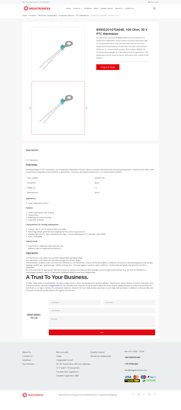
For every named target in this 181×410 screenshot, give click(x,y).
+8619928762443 (31, 2)
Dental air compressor (100, 356)
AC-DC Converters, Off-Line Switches (73, 364)
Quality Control (107, 8)
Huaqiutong (112, 395)
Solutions (88, 8)
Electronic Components (47, 15)
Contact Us (129, 8)
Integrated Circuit (64, 360)
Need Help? (153, 2)
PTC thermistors (82, 15)
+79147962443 (44, 2)
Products (77, 8)
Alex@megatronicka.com (136, 370)
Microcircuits (62, 352)
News (96, 8)
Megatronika (54, 285)
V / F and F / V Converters (68, 368)
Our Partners (28, 364)
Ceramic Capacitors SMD (67, 375)
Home (68, 8)
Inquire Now (108, 67)
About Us (118, 8)
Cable (59, 356)
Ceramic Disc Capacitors (67, 372)
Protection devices (66, 15)
